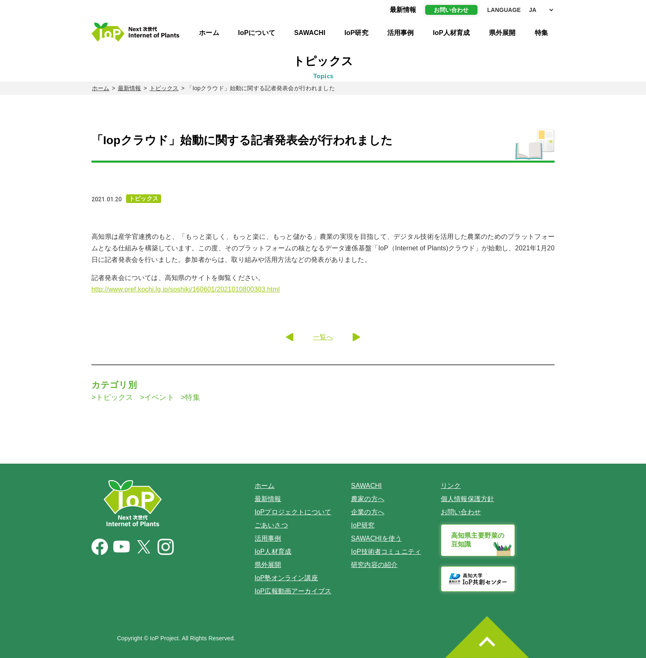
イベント (159, 397)
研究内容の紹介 (374, 564)
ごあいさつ (271, 525)
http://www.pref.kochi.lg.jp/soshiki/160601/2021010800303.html (185, 289)
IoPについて (256, 32)
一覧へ (323, 337)
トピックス (164, 88)
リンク (451, 485)
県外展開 (502, 32)
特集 (541, 32)
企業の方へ (367, 512)
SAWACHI (309, 32)
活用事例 (400, 32)
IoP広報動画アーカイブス (293, 591)
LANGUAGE (504, 10)
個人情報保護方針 (467, 498)
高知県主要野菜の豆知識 (477, 540)
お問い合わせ (451, 10)
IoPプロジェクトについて (293, 512)
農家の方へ (367, 498)
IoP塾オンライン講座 (286, 577)
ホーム (209, 32)
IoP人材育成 (451, 32)
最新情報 (129, 88)
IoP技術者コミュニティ (386, 551)
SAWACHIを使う (376, 538)
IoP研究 (356, 32)
